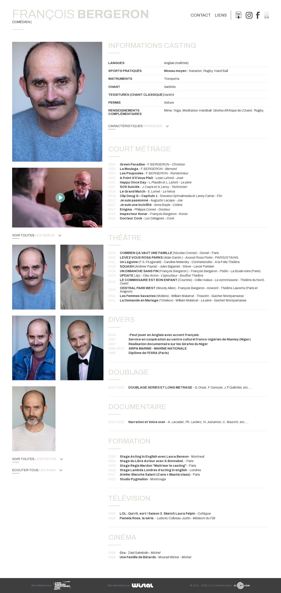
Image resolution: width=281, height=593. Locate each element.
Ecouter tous (37, 470)
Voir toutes (36, 235)
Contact (201, 15)
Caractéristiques (138, 126)
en (266, 17)
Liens (221, 15)
